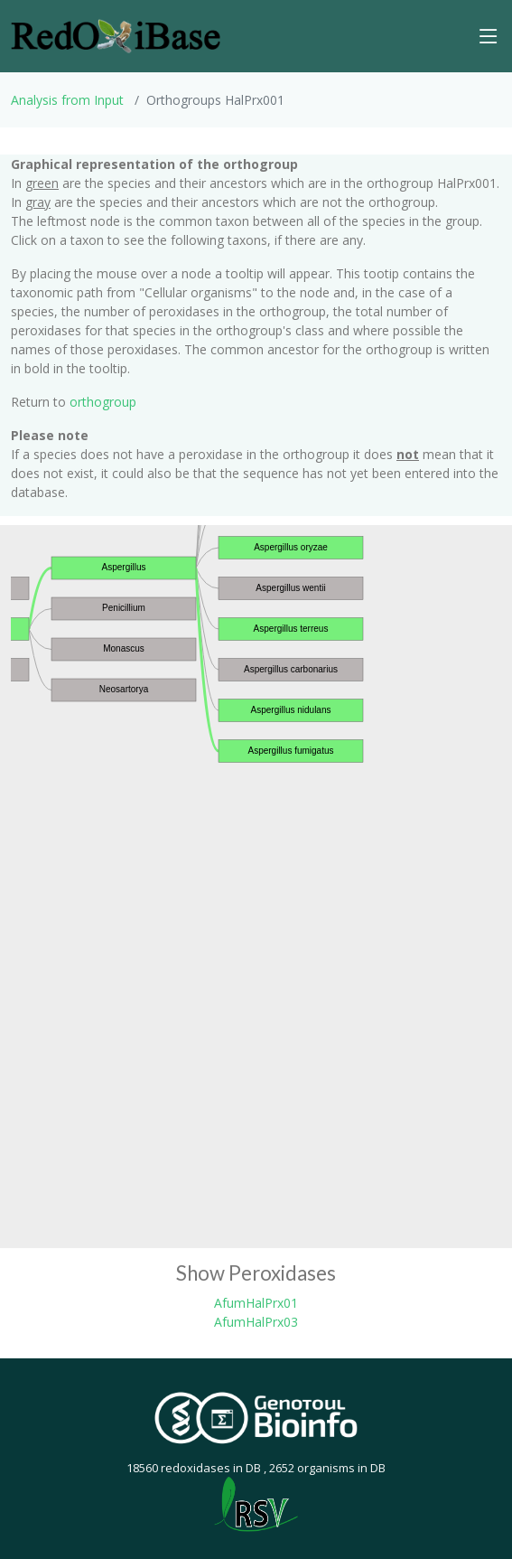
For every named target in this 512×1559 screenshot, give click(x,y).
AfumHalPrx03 (256, 1321)
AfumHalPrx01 (256, 1302)
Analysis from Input (67, 99)
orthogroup (103, 401)
